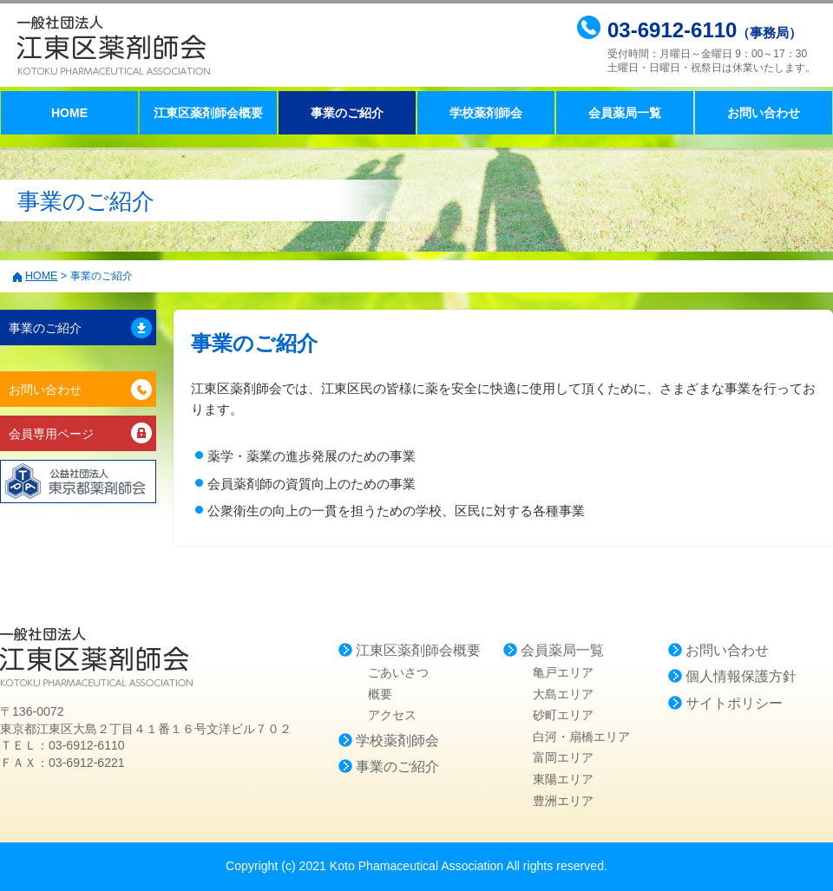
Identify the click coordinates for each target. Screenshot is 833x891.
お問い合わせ (763, 113)
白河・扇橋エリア (581, 737)
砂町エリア (563, 715)
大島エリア (563, 694)
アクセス (392, 715)
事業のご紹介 (45, 328)
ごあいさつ (398, 672)
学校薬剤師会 (485, 113)
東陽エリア (563, 779)
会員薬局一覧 (624, 113)
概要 (380, 694)
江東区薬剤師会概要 (208, 113)
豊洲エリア (563, 801)
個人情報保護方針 (741, 676)
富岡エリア (563, 757)
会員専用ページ (51, 434)
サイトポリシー (734, 703)
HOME (69, 113)
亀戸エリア (563, 672)
